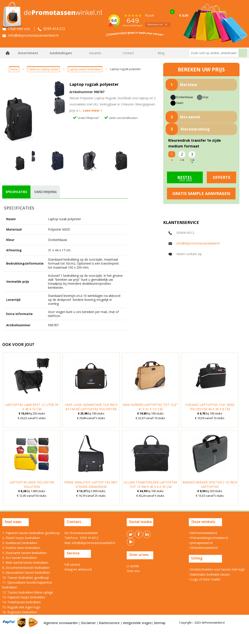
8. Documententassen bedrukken (26, 567)
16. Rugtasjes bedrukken (19, 612)
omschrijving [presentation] (45, 192)
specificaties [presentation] (16, 192)
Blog (161, 53)
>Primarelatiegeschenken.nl (208, 538)
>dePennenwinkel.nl (203, 533)
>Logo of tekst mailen (204, 579)
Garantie (95, 53)
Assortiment (28, 53)
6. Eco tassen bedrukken (19, 558)
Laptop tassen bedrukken (85, 69)
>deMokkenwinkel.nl (203, 548)
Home (7, 53)
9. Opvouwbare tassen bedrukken (26, 572)
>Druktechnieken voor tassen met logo (217, 569)
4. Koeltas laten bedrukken (21, 548)
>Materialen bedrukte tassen (209, 574)
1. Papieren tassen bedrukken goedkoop (31, 533)
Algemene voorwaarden (61, 623)
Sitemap (159, 623)
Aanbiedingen (61, 53)
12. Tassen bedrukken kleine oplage (27, 592)
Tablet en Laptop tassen (43, 69)
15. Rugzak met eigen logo (21, 607)
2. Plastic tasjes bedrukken (21, 538)
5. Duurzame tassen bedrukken (24, 553)
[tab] (16, 191)
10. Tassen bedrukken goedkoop (25, 577)
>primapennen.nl (201, 543)
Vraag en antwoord (78, 569)
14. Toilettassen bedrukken (21, 602)
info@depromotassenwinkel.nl (198, 243)
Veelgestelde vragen (137, 623)
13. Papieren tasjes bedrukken (23, 597)
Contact (128, 53)
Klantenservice (110, 623)
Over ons (133, 571)
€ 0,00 (183, 15)
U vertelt (133, 566)
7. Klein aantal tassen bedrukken (25, 562)
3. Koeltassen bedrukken (19, 543)
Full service (72, 564)
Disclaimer (89, 623)
